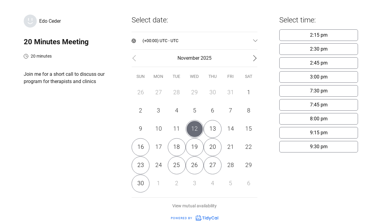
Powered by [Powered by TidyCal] (194, 218)
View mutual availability (194, 205)
